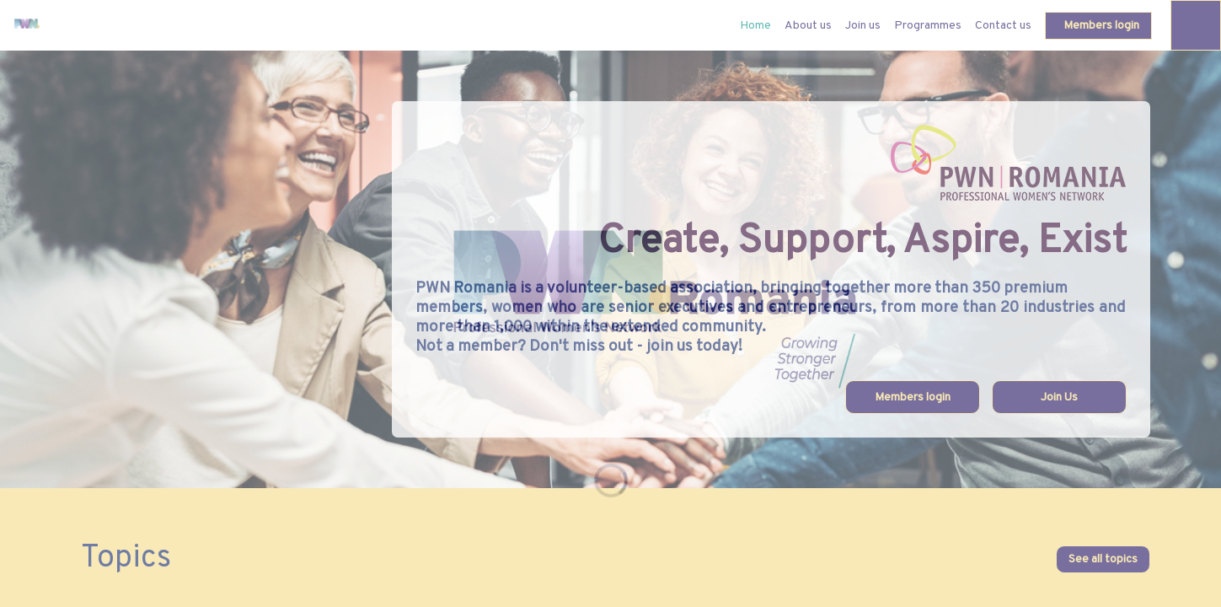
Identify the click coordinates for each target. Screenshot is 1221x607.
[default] (755, 25)
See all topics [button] (1103, 559)
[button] (1098, 26)
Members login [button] (913, 397)
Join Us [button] (1059, 397)
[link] (808, 25)
